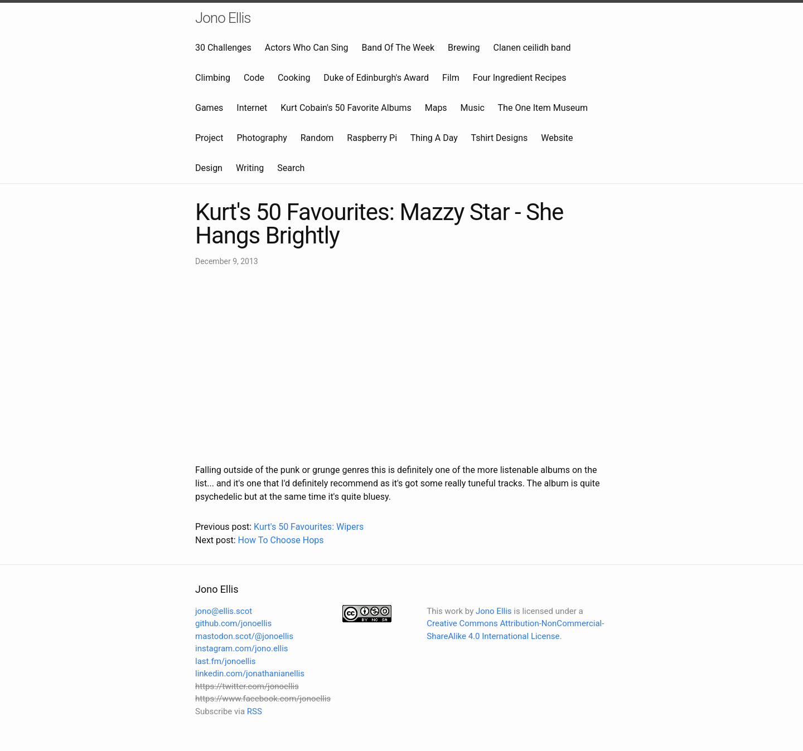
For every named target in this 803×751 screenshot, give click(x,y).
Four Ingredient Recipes (520, 77)
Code (254, 77)
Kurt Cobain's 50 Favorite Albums (346, 108)
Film (450, 77)
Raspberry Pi (372, 138)
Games (209, 108)
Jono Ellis (223, 17)
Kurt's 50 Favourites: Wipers (309, 526)
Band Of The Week (398, 47)
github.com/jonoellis (233, 623)
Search (290, 168)
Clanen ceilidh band (532, 47)
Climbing (212, 77)
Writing (250, 168)
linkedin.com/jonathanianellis (249, 674)
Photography (261, 138)
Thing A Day (434, 138)
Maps (436, 108)
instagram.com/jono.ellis (241, 648)
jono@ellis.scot (223, 611)
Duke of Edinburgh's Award (376, 77)
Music (473, 108)
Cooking (294, 77)
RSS (254, 711)
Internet (251, 108)
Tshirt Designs (499, 138)
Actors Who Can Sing (307, 47)
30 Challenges (223, 47)
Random (317, 138)
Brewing (464, 47)
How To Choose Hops (280, 540)
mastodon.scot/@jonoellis (244, 636)
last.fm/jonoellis (225, 661)
